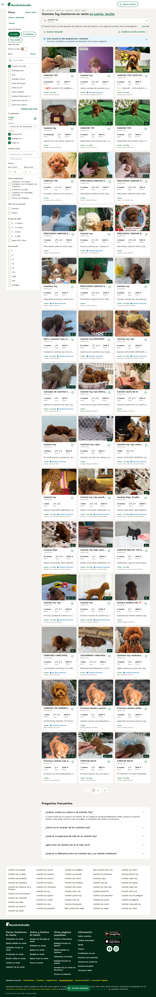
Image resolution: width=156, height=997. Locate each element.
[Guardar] (72, 76)
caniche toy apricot (44, 895)
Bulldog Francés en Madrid (62, 944)
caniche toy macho (44, 870)
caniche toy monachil (17, 898)
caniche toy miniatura (102, 874)
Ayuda (80, 945)
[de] (15, 172)
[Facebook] (109, 949)
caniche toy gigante (130, 900)
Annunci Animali (82, 980)
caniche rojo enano (73, 887)
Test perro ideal (85, 970)
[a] (30, 172)
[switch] (24, 49)
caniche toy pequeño (45, 908)
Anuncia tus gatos (85, 966)
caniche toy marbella (17, 878)
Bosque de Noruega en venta (40, 940)
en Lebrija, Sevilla (102, 14)
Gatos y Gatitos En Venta (39, 933)
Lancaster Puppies (99, 980)
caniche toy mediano (74, 883)
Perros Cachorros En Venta (16, 933)
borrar (33, 54)
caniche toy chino (129, 908)
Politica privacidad (86, 940)
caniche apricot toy (73, 895)
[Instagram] (116, 949)
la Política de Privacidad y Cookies (43, 989)
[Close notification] (147, 39)
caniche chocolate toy (131, 904)
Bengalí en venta (37, 954)
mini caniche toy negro (74, 908)
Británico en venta (38, 946)
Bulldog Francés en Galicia (62, 962)
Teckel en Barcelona (63, 939)
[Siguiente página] (104, 790)
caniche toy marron (45, 878)
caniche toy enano (101, 900)
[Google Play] (112, 933)
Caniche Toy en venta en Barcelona (64, 968)
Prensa (81, 949)
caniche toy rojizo (129, 870)
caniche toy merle (101, 904)
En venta (14, 34)
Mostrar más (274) (29, 109)
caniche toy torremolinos (19, 894)
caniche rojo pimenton (103, 895)
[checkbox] (9, 66)
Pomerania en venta (14, 954)
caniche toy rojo (43, 904)
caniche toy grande (73, 904)
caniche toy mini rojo (102, 887)
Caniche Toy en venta (15, 967)
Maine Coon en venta (39, 958)
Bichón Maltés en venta (16, 943)
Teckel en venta (13, 963)
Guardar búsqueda (53, 32)
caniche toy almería (17, 906)
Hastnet (40, 980)
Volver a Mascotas (16, 18)
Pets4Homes (28, 980)
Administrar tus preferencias (95, 989)
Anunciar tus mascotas (88, 957)
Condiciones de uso (86, 953)
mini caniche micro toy (103, 870)
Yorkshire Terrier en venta (14, 949)
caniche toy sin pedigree (132, 895)
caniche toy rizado (44, 900)
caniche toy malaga (16, 870)
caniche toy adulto (129, 883)
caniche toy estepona (17, 883)
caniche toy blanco (44, 883)
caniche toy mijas (15, 902)
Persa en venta (36, 963)
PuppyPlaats (51, 980)
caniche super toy (129, 878)
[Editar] (35, 118)
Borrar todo (31, 12)
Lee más (145, 26)
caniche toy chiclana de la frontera (19, 888)
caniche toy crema (73, 878)
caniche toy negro (101, 908)
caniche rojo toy (100, 883)
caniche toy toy (43, 891)
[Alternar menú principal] (2, 4)
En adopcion (28, 34)
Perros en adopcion (62, 974)
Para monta (15, 40)
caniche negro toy (129, 887)
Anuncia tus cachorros (87, 962)
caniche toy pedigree (74, 870)
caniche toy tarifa (16, 911)
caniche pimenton (101, 891)
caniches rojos (99, 878)
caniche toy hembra (45, 874)
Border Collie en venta (16, 958)
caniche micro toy (72, 891)
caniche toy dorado (73, 874)
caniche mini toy (72, 900)
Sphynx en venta (37, 950)
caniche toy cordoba (17, 874)
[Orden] (133, 31)
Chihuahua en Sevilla (63, 957)
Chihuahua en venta (14, 939)
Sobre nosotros (84, 936)
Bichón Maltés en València (61, 951)
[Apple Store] (112, 941)
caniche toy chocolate (46, 887)
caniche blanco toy (129, 874)
